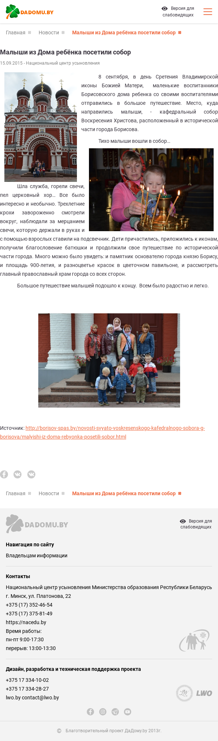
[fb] (4, 474)
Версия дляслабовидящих (196, 524)
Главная (16, 32)
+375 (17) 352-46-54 (29, 605)
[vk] (17, 474)
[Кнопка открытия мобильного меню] (207, 11)
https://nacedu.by (26, 622)
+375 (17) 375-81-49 (29, 613)
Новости (49, 32)
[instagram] (102, 711)
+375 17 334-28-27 (27, 689)
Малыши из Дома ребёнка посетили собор (124, 32)
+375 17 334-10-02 (27, 680)
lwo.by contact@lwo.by (32, 697)
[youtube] (127, 711)
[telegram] (115, 711)
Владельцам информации (36, 555)
